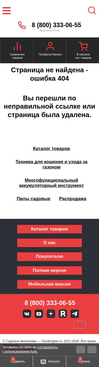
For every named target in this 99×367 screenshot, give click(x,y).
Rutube (63, 314)
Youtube (39, 314)
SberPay (80, 325)
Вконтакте (27, 314)
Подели (55, 325)
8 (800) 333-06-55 (56, 25)
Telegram (74, 314)
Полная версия (49, 270)
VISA (14, 325)
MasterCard (31, 325)
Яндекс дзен (51, 314)
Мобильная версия (49, 284)
